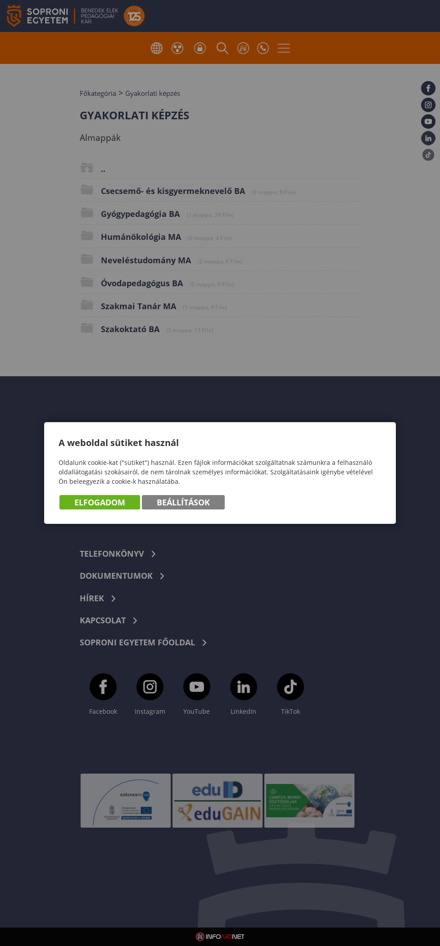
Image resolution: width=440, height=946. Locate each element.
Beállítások (183, 502)
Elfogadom (99, 502)
